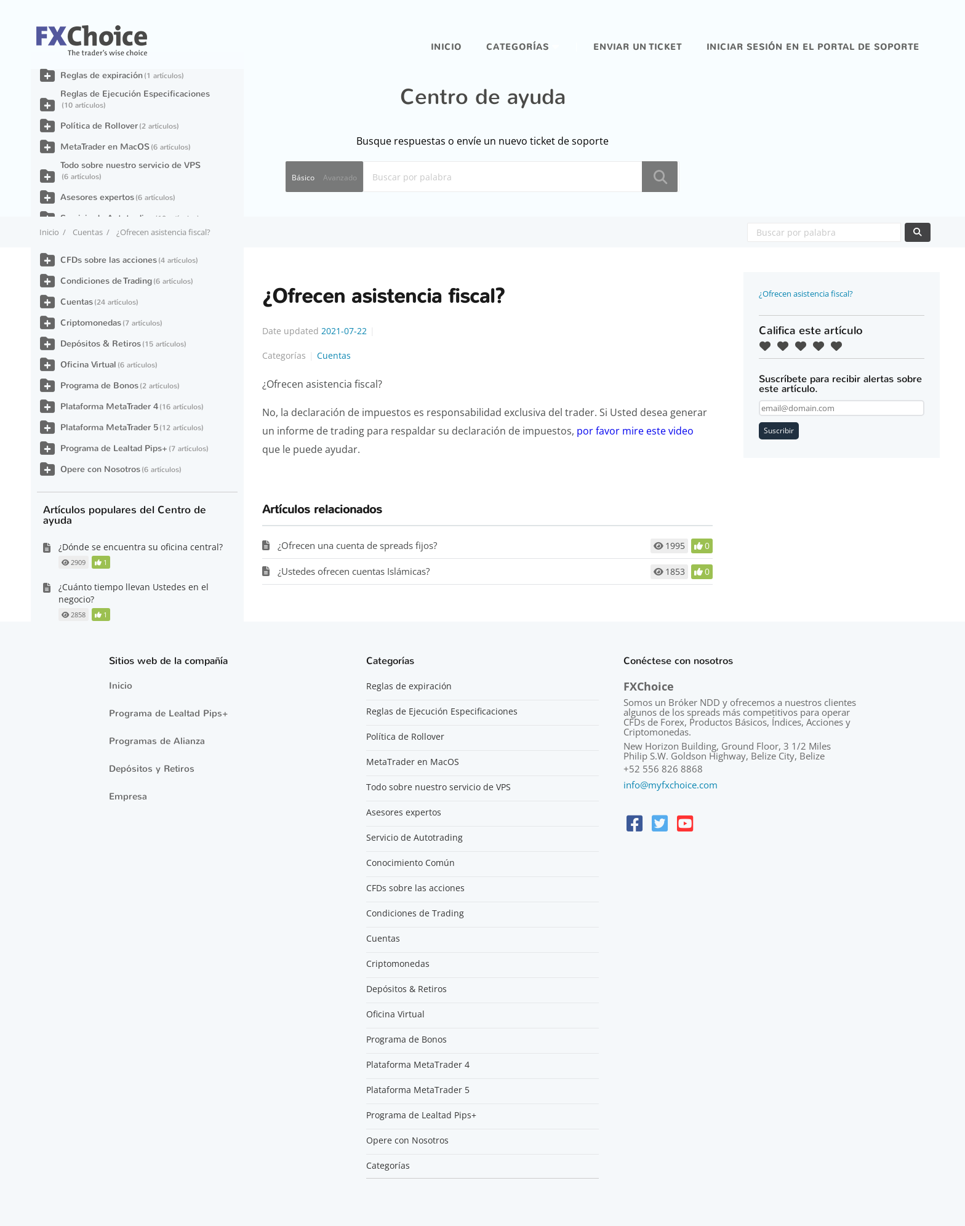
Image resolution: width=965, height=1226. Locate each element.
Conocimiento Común (410, 863)
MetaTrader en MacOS (105, 147)
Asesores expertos (97, 197)
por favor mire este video (635, 431)
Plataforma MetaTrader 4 (109, 406)
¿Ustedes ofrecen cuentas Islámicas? (354, 571)
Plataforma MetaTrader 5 (109, 427)
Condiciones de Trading (106, 281)
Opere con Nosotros (100, 469)
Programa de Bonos (99, 385)
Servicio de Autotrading (414, 838)
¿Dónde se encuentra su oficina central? (140, 547)
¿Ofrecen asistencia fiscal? (806, 293)
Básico (303, 177)
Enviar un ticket (637, 47)
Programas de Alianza (157, 741)
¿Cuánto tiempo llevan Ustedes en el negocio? (133, 593)
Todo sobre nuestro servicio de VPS (130, 165)
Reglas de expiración (101, 75)
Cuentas (88, 232)
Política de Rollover (99, 126)
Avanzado (340, 177)
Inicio (446, 47)
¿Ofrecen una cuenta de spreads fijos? (357, 545)
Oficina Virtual (88, 365)
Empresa (128, 796)
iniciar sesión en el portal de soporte (813, 47)
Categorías (517, 47)
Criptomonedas (90, 323)
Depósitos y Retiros (151, 769)
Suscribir (779, 430)
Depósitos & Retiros (100, 344)
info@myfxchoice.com (670, 785)
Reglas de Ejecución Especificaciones (135, 94)
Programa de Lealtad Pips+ (113, 448)
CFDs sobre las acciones (108, 260)
